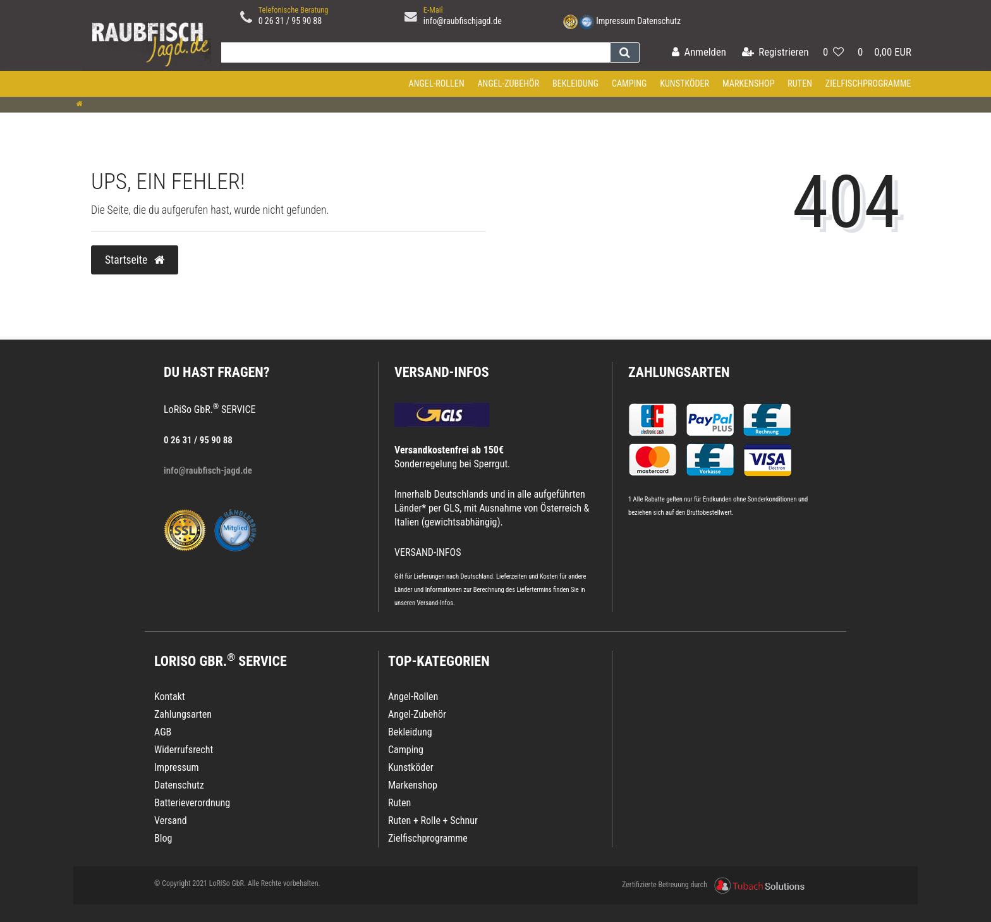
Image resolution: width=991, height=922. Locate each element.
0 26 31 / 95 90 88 (290, 21)
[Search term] (413, 52)
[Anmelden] (699, 52)
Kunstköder (684, 83)
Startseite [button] (134, 260)
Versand (170, 820)
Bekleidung (575, 83)
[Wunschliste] (833, 52)
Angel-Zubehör (508, 83)
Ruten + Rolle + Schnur (433, 820)
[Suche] (625, 52)
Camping (629, 83)
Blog (163, 838)
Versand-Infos (434, 603)
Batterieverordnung (192, 803)
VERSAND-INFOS (441, 372)
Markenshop (748, 83)
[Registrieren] (775, 52)
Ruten (799, 83)
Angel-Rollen (437, 83)
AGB (162, 732)
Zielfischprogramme (868, 83)
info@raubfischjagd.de (462, 21)
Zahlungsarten (678, 372)
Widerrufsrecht (183, 750)
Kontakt (169, 697)
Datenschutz (659, 21)
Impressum (615, 21)
